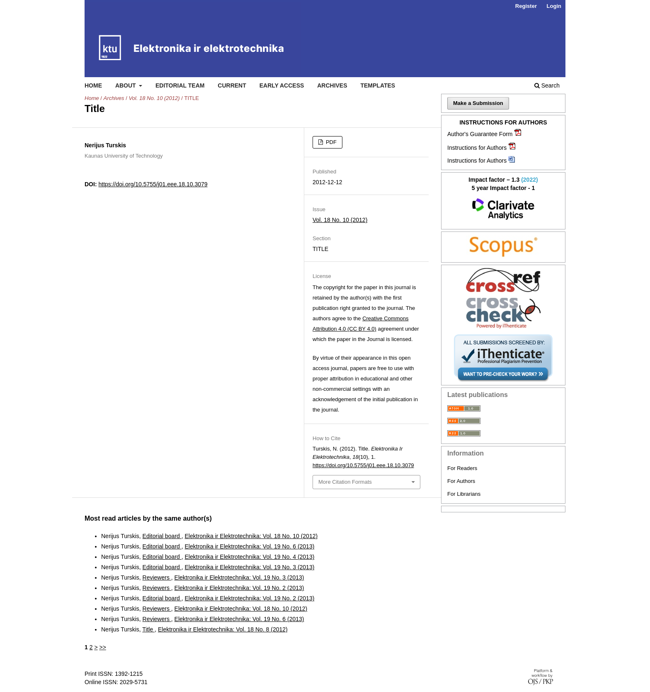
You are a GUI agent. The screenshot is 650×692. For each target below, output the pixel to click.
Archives (332, 85)
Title (148, 629)
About (126, 85)
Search (547, 85)
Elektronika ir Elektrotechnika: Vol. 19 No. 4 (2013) (250, 556)
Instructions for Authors (477, 147)
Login (554, 6)
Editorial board (162, 536)
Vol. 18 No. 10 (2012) (154, 98)
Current (232, 85)
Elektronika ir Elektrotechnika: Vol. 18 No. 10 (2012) (251, 536)
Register (526, 6)
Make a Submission (478, 103)
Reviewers (157, 577)
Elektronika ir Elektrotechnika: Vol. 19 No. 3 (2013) (250, 567)
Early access (282, 85)
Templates (377, 85)
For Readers (462, 468)
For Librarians (463, 494)
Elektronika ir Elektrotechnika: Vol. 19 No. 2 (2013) (239, 588)
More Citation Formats (345, 482)
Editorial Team (180, 85)
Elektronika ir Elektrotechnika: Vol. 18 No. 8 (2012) (223, 629)
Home (93, 85)
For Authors (461, 481)
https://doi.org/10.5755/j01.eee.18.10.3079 (152, 184)
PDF (330, 142)
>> (102, 647)
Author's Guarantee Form (480, 134)
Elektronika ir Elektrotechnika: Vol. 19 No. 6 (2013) (250, 546)
